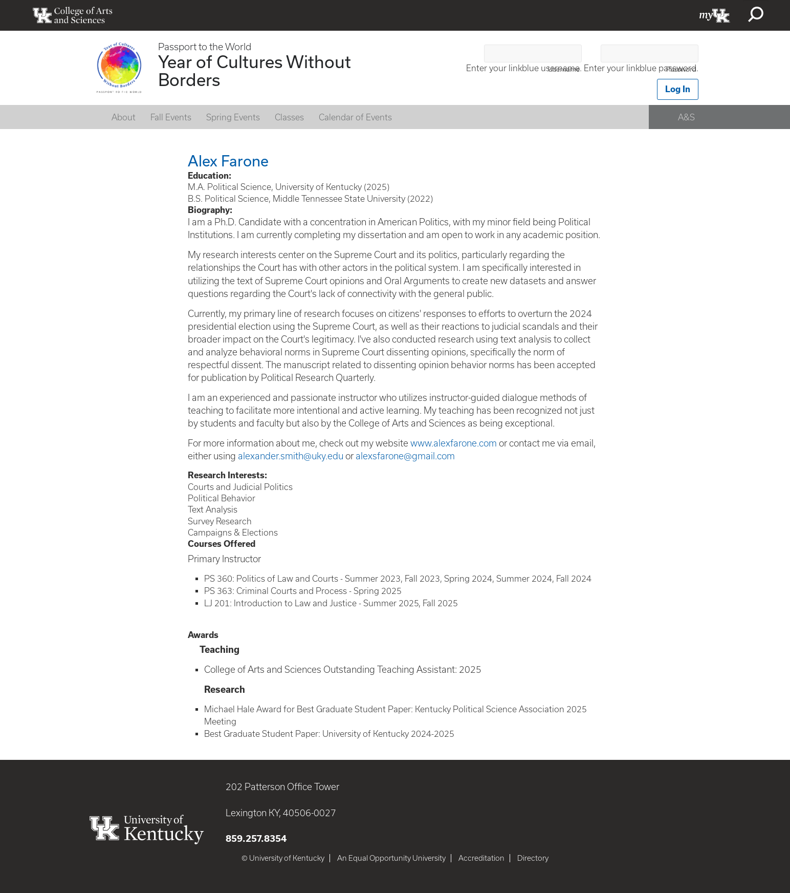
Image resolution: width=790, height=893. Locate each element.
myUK (714, 15)
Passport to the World (204, 46)
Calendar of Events (355, 117)
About (124, 117)
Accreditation (481, 858)
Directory (532, 858)
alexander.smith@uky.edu (290, 456)
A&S (686, 117)
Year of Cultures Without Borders (254, 70)
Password (681, 69)
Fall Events (170, 117)
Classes (289, 117)
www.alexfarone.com (453, 443)
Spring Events (233, 117)
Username (564, 69)
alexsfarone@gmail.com (405, 456)
